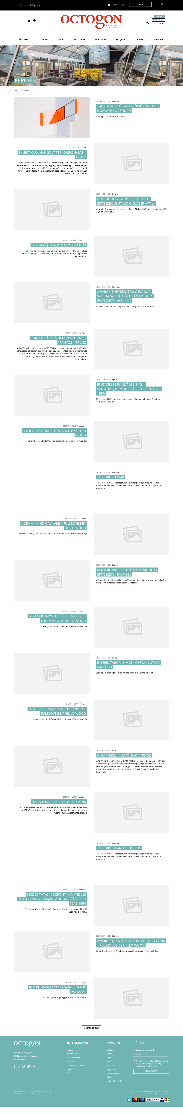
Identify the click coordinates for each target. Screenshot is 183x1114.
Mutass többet (91, 1028)
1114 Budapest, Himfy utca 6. (25, 1056)
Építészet (24, 39)
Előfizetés (160, 16)
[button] (147, 22)
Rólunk (70, 1050)
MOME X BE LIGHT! (114, 1081)
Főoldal (17, 90)
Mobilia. (159, 39)
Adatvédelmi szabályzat (76, 1065)
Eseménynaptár (113, 1073)
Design (44, 39)
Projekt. (121, 39)
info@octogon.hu (21, 1059)
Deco (61, 39)
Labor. (140, 39)
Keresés (140, 4)
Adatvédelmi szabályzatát (146, 1066)
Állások (161, 24)
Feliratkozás (151, 1071)
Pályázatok (111, 1069)
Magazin (100, 39)
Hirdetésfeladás (73, 1057)
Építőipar (79, 39)
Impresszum (72, 1069)
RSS (68, 1073)
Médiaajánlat (158, 20)
